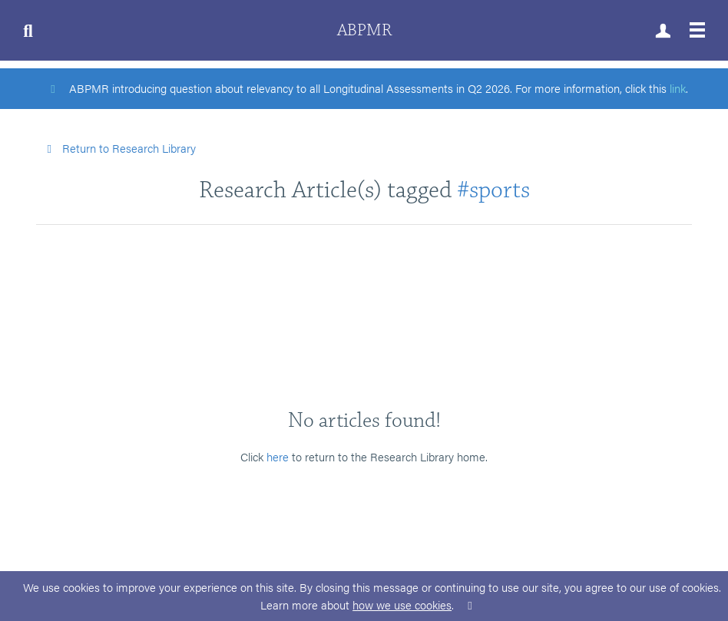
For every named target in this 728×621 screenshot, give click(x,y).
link (678, 88)
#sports (493, 190)
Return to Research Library (119, 148)
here (277, 456)
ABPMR (364, 30)
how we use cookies (402, 604)
